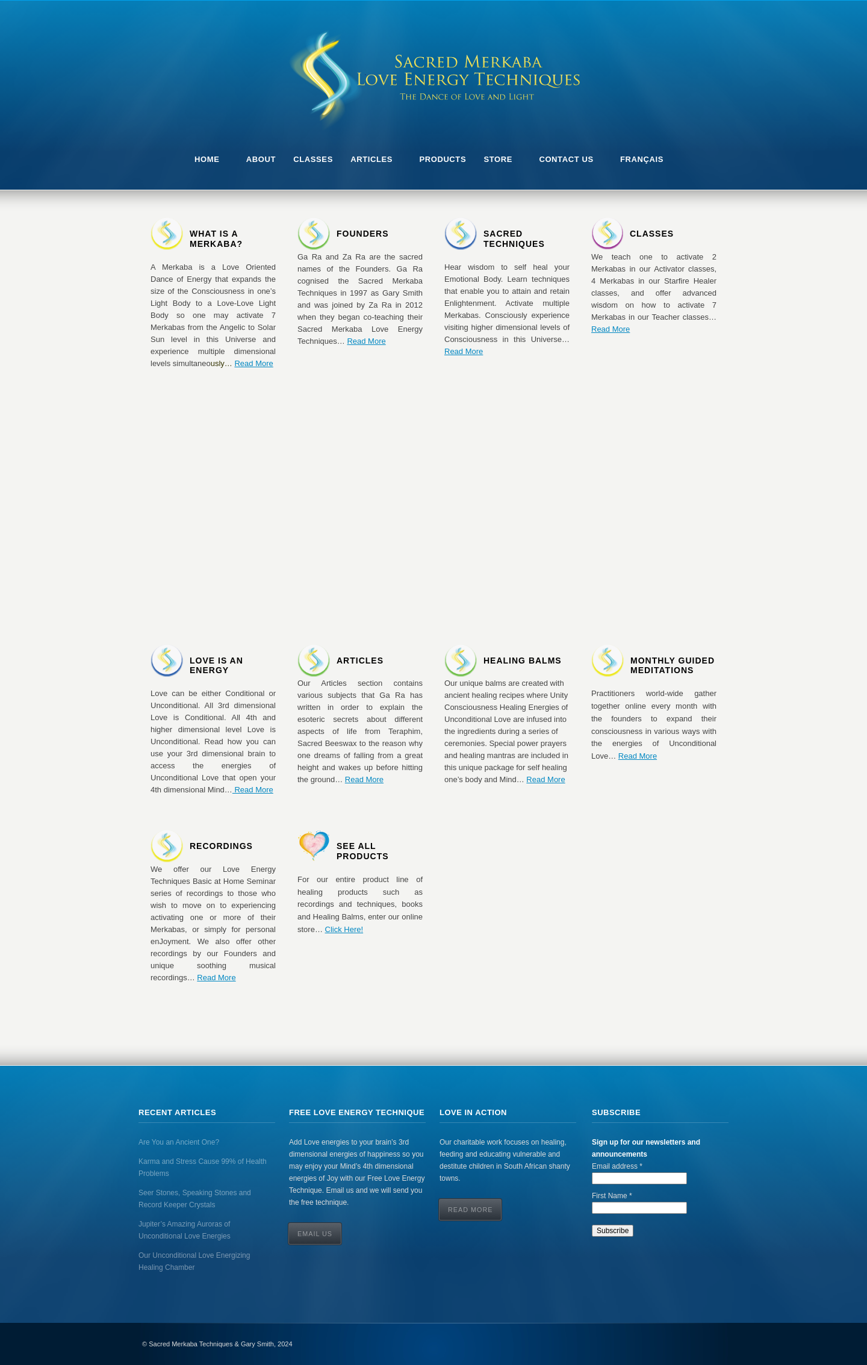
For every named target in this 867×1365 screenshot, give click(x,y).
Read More (253, 363)
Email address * (617, 1166)
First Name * (612, 1196)
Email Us (314, 1233)
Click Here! (344, 929)
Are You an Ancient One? (178, 1142)
